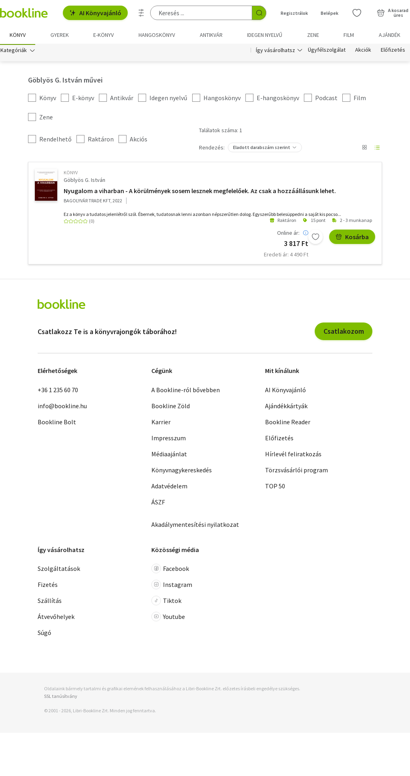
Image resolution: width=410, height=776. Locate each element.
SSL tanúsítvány (60, 698)
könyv (71, 174)
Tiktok (166, 602)
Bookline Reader (287, 423)
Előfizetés (393, 51)
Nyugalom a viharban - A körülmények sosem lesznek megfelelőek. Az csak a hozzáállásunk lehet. (200, 192)
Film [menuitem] (349, 34)
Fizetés (48, 586)
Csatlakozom (344, 332)
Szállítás (50, 602)
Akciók (363, 51)
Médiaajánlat (169, 455)
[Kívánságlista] (357, 13)
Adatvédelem (169, 487)
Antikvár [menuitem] (211, 34)
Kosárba (352, 238)
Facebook (170, 570)
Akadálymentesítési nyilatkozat (195, 526)
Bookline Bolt (57, 423)
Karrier (161, 423)
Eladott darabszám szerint (261, 149)
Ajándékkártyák (286, 407)
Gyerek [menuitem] (59, 34)
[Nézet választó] (364, 149)
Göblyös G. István (84, 181)
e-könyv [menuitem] (103, 34)
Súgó (44, 634)
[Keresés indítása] (259, 13)
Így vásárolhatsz (275, 51)
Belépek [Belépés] (329, 13)
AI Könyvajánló (95, 13)
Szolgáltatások (59, 570)
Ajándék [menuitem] (389, 34)
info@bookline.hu (62, 407)
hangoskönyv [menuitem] (157, 34)
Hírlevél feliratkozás (293, 455)
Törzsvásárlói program (296, 471)
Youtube (168, 618)
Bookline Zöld (170, 407)
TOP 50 (275, 487)
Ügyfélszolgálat (327, 51)
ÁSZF (158, 503)
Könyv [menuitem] (18, 34)
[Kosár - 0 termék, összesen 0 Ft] (392, 13)
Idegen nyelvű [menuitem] (264, 34)
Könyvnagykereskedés (181, 471)
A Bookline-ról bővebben (185, 391)
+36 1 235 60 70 (58, 391)
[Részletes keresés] (141, 13)
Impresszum (168, 439)
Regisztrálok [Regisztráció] (294, 13)
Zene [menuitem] (313, 34)
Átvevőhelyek (56, 618)
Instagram (171, 586)
